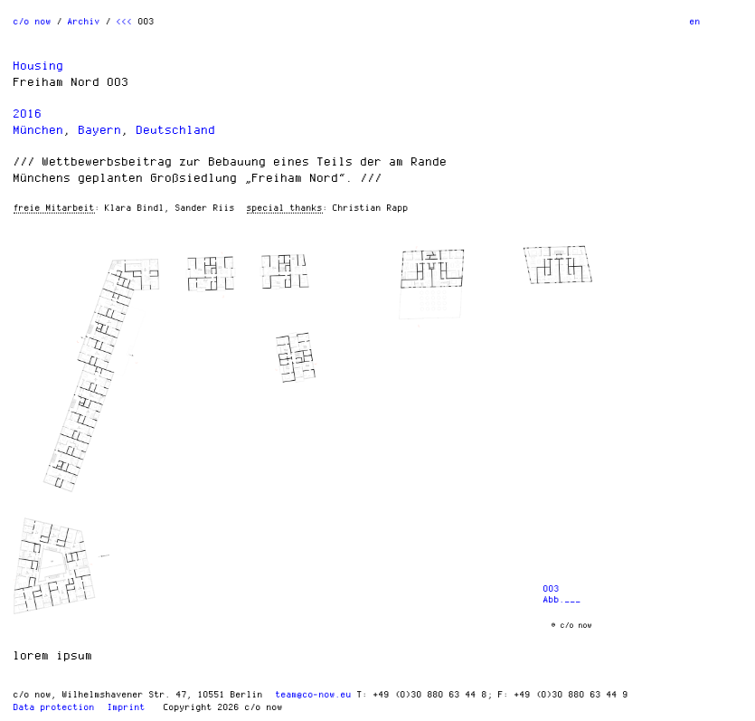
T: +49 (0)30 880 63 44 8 (422, 693)
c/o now (33, 20)
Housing (39, 65)
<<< (125, 20)
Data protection (54, 706)
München (39, 129)
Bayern (100, 129)
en (695, 20)
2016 (28, 113)
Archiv (84, 20)
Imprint (127, 706)
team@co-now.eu (314, 693)
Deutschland (176, 129)
